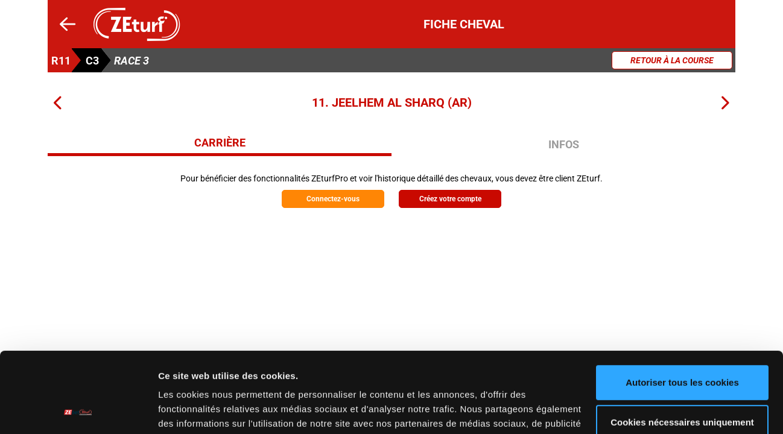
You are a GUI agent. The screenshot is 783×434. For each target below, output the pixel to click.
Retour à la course (672, 60)
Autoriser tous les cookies (682, 307)
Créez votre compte (450, 199)
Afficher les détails (198, 410)
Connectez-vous (333, 199)
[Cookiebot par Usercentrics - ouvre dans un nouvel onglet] (78, 410)
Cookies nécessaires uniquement (682, 346)
